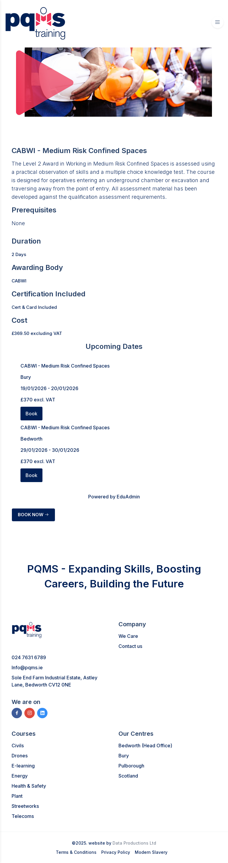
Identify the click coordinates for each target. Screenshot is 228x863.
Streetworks (25, 806)
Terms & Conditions (76, 852)
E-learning (23, 766)
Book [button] (31, 414)
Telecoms (23, 816)
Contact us (130, 646)
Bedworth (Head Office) (145, 745)
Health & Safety (29, 786)
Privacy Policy (115, 852)
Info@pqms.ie (27, 667)
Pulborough (131, 766)
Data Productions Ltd (134, 842)
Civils (18, 745)
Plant (17, 796)
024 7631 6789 (29, 657)
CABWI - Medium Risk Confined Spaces (65, 366)
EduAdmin (128, 497)
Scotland (128, 776)
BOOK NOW (33, 514)
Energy (20, 776)
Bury (123, 756)
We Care (128, 636)
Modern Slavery (151, 852)
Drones (20, 756)
